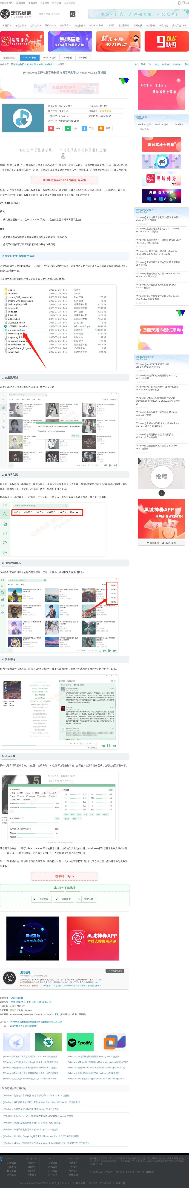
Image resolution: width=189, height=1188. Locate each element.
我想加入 (150, 1171)
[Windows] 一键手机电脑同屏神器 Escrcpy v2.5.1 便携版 (93, 1056)
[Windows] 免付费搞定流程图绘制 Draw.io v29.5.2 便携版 (29, 1109)
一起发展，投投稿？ (30, 986)
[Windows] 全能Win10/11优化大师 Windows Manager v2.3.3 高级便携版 (157, 424)
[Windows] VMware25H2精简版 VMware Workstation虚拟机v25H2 (98, 1062)
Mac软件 (83, 57)
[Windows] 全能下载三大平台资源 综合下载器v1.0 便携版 (158, 263)
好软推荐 (32, 1174)
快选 (157, 64)
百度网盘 (63, 899)
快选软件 (32, 3)
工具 (34, 1002)
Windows (177, 64)
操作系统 (73, 1174)
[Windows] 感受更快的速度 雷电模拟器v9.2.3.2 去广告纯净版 (30, 1073)
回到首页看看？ (94, 986)
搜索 (72, 14)
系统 (187, 64)
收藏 (54, 128)
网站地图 (52, 1170)
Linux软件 (67, 57)
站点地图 (80, 1183)
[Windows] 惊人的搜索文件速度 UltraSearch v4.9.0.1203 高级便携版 (157, 297)
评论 (104, 128)
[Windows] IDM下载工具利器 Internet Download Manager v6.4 (96, 1078)
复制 (57, 1014)
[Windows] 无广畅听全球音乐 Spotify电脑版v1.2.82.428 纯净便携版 (157, 388)
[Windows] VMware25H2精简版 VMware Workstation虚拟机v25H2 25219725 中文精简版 (45, 1143)
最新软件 (44, 3)
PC (136, 64)
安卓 (39, 1002)
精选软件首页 (10, 57)
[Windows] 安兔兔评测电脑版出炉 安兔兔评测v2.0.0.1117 (36, 1022)
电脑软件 (31, 64)
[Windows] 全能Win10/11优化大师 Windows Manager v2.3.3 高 (96, 1067)
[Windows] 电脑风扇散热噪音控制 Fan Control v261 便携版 (30, 1122)
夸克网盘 (40, 899)
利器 (49, 1002)
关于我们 (11, 1162)
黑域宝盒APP (6, 3)
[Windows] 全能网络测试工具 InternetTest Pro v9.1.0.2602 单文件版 (158, 275)
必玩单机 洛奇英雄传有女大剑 (23, 1026)
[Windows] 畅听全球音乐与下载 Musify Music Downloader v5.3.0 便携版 (36, 1116)
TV (150, 64)
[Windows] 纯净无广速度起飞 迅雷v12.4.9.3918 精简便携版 (30, 1056)
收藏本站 (153, 543)
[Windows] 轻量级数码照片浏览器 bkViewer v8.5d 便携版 (93, 1073)
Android (165, 64)
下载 (88, 128)
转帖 (71, 128)
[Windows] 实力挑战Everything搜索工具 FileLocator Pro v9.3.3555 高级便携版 (39, 1136)
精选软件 (20, 3)
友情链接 (52, 1162)
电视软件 (73, 1170)
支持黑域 (52, 1174)
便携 (28, 1002)
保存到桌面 (69, 3)
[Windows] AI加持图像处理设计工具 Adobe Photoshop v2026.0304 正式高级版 (40, 1102)
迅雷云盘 (85, 899)
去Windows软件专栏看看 (74, 986)
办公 (23, 1002)
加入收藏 (56, 3)
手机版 (185, 2)
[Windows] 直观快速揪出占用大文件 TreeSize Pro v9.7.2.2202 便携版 (158, 230)
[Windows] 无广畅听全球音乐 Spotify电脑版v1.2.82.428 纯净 (30, 1062)
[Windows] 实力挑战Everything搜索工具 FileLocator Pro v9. (30, 1078)
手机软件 (73, 1166)
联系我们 (120, 1183)
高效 (18, 1002)
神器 (13, 1002)
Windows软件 (29, 57)
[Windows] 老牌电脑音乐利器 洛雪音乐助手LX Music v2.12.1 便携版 (34, 1095)
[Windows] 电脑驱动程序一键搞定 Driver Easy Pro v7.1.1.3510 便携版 (158, 241)
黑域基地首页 (17, 64)
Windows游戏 (49, 57)
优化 (44, 1002)
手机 (143, 64)
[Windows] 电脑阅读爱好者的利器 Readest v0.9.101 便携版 (30, 1067)
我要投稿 (11, 1174)
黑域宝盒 (52, 1166)
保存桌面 (57, 986)
